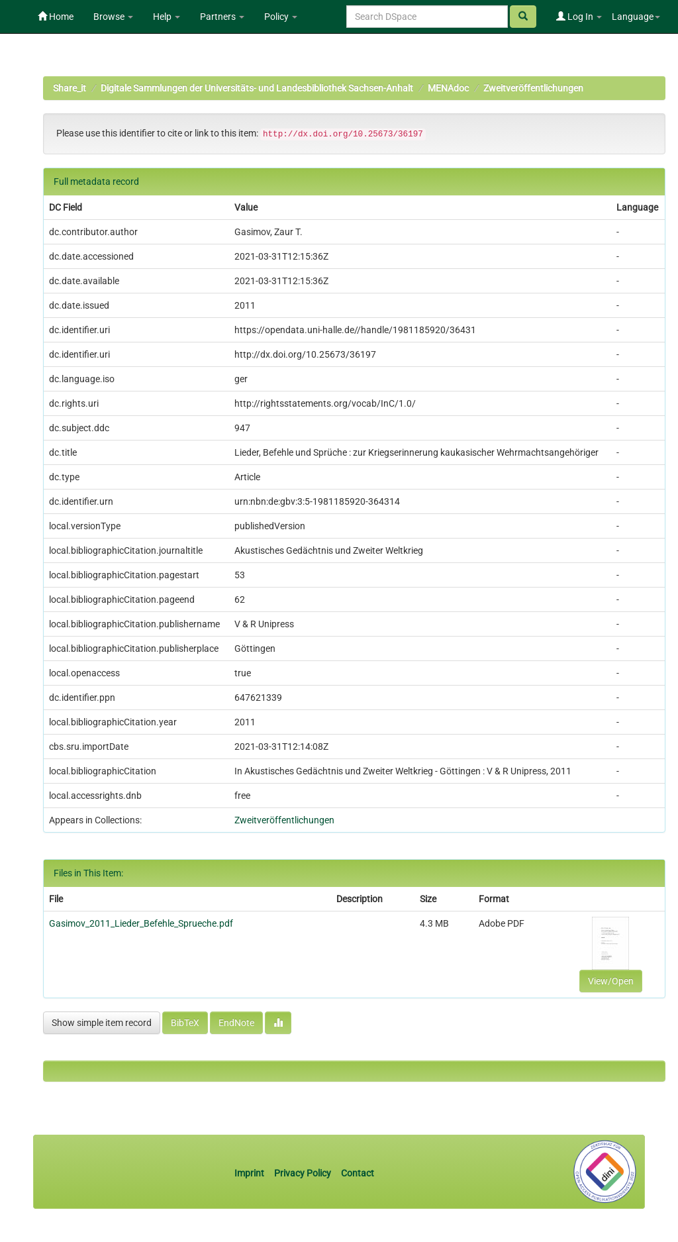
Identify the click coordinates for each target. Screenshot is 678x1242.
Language (636, 16)
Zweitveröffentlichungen (533, 88)
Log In (579, 16)
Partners (222, 16)
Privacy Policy (302, 1173)
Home (55, 16)
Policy (280, 16)
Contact (357, 1173)
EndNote (236, 1022)
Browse (113, 16)
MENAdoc (448, 88)
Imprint (250, 1173)
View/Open (611, 981)
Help (166, 16)
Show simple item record (102, 1022)
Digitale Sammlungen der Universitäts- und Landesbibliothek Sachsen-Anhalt (257, 88)
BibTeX (185, 1022)
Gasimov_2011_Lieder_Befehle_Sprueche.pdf (141, 923)
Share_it (69, 88)
